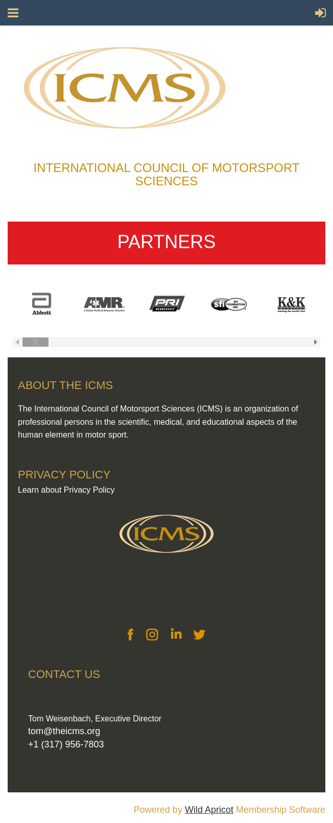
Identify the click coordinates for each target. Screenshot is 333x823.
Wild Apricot (209, 810)
